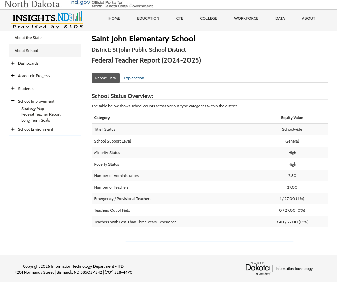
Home (114, 18)
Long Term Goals (35, 120)
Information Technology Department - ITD (87, 266)
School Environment (35, 129)
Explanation (134, 77)
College (208, 18)
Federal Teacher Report (41, 114)
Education (148, 18)
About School (26, 50)
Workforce (246, 18)
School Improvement (36, 101)
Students (26, 88)
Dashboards (28, 63)
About (308, 18)
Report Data (105, 77)
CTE (179, 18)
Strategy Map (32, 108)
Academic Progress (34, 75)
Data (280, 18)
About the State (28, 37)
